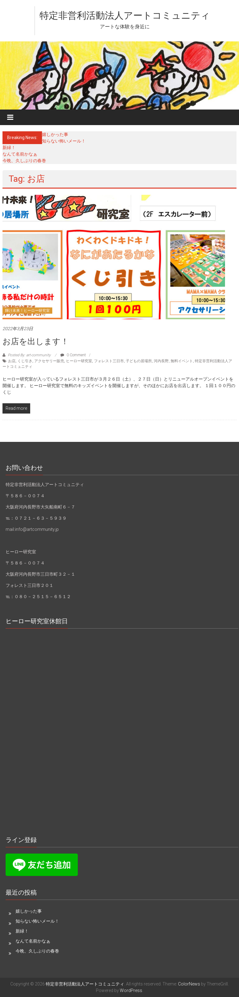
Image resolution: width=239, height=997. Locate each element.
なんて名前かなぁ (19, 154)
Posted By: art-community (29, 355)
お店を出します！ (35, 341)
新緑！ (9, 147)
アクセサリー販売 (49, 361)
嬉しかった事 (55, 134)
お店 (12, 361)
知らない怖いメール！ (64, 140)
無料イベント (182, 361)
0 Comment (73, 355)
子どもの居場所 (139, 361)
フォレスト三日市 (109, 361)
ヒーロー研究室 (79, 361)
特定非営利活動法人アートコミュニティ (125, 15)
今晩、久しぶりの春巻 (24, 160)
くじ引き (24, 361)
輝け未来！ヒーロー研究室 (27, 310)
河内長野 (161, 361)
